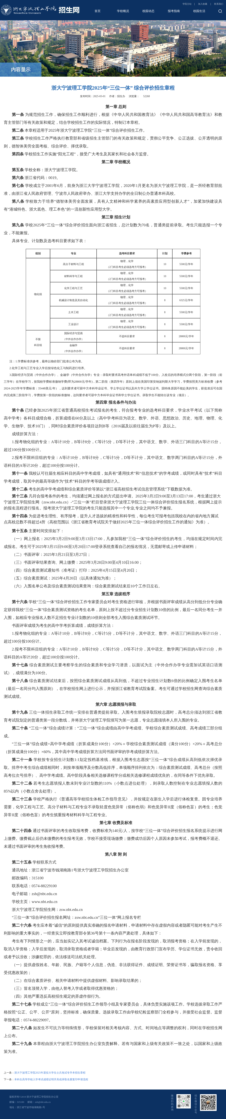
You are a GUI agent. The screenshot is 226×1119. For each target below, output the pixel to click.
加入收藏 (203, 4)
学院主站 (187, 4)
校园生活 (199, 11)
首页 (98, 11)
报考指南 (174, 11)
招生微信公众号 (196, 1104)
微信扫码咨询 (172, 1102)
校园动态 (148, 11)
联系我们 (218, 4)
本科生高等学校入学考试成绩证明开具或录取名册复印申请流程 (51, 1079)
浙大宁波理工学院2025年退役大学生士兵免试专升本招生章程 (50, 1072)
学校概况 (123, 11)
